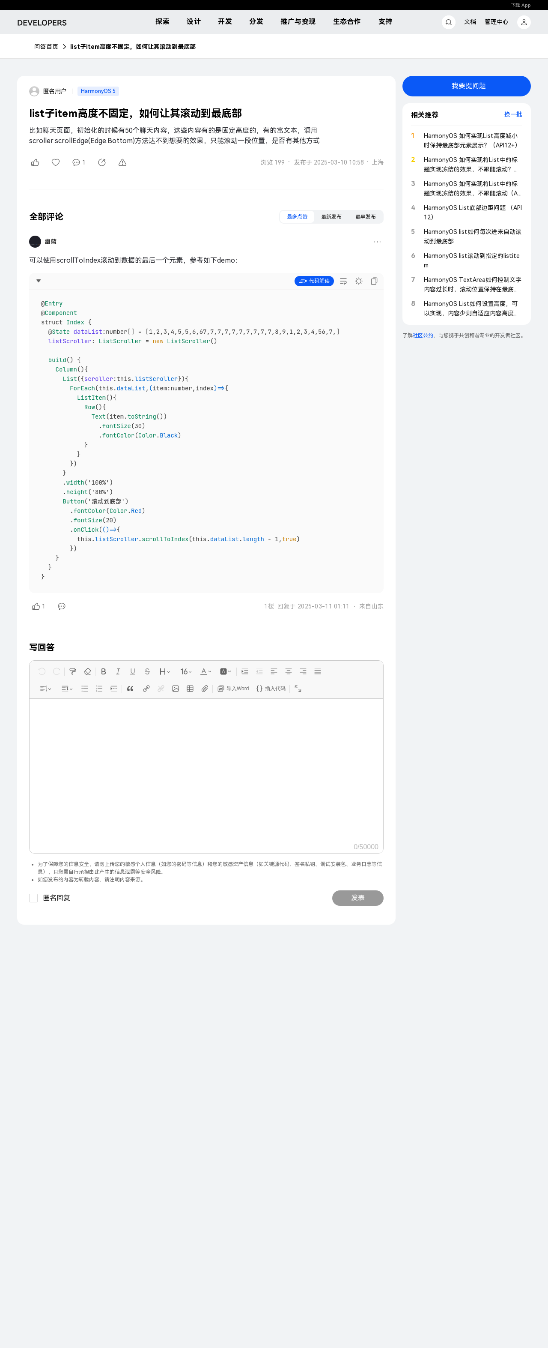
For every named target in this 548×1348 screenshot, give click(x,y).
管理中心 (497, 21)
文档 (470, 21)
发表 (358, 898)
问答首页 (46, 46)
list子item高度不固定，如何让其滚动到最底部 (133, 46)
